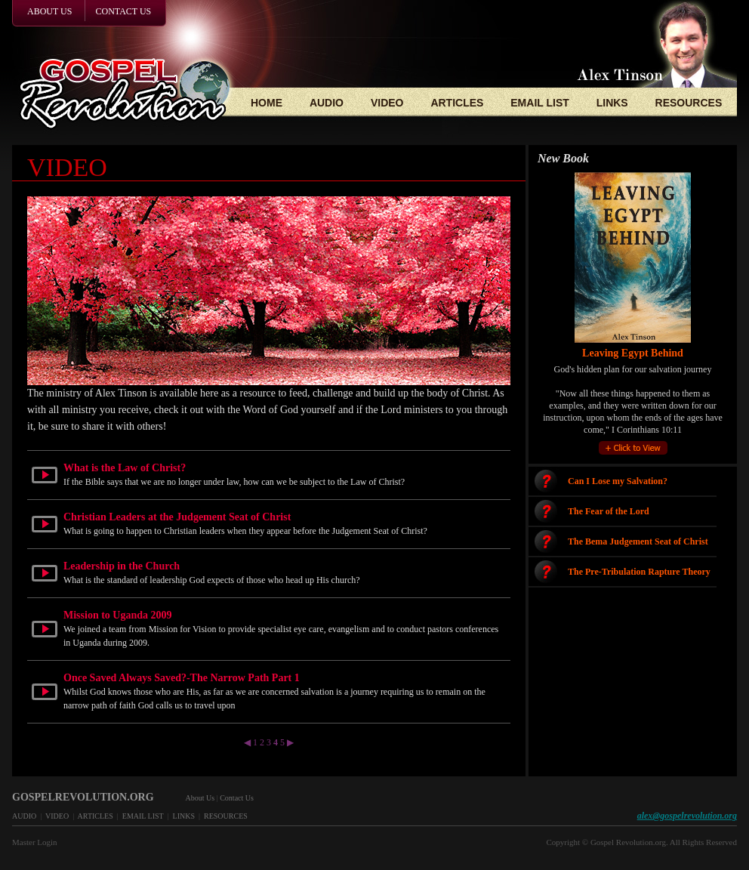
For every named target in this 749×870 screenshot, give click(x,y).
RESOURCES (689, 103)
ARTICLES (456, 103)
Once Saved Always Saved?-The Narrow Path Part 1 (181, 677)
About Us (200, 798)
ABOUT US (49, 11)
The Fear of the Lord (608, 511)
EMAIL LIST (539, 103)
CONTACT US (123, 11)
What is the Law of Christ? (124, 468)
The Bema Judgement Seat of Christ (638, 541)
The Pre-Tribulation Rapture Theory (639, 571)
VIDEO (387, 103)
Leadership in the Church (121, 566)
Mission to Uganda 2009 (117, 615)
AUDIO (327, 103)
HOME (266, 103)
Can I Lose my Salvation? (617, 481)
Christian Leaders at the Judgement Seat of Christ (177, 517)
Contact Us (237, 798)
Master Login (34, 842)
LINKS (612, 103)
